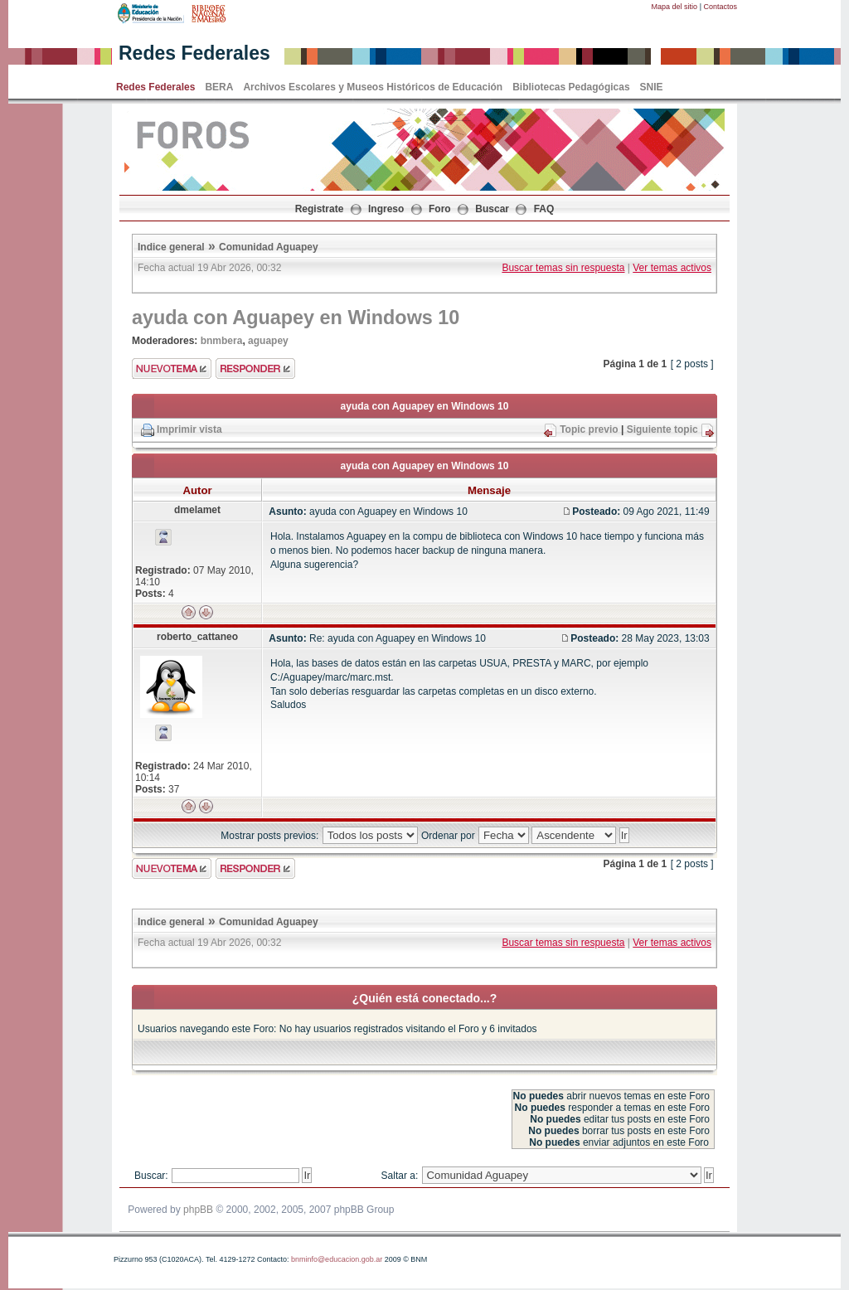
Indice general (171, 247)
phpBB (198, 1209)
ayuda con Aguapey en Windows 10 (295, 317)
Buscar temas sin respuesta (563, 268)
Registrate (319, 209)
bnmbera (222, 341)
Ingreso (386, 209)
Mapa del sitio (675, 6)
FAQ (544, 209)
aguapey (268, 341)
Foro (440, 209)
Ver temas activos (672, 268)
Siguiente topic (662, 429)
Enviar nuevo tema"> (171, 368)
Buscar (492, 209)
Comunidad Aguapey (268, 247)
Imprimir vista (189, 429)
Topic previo (589, 429)
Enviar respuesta (255, 368)
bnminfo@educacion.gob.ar (336, 1259)
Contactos (720, 6)
